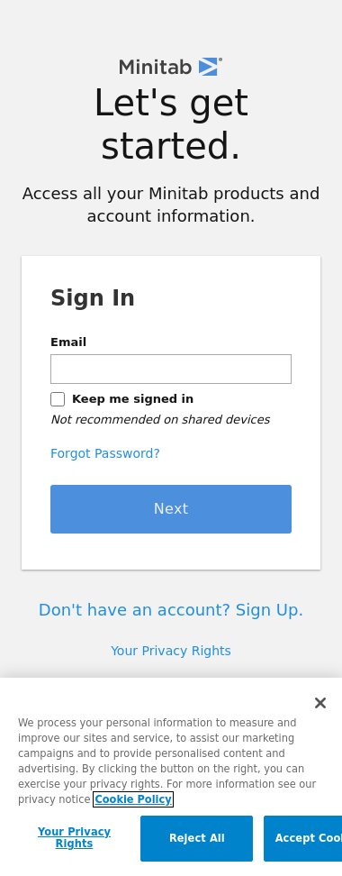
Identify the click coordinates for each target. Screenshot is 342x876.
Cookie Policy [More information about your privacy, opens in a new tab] (132, 799)
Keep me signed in (133, 399)
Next (171, 508)
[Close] (320, 703)
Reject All (197, 838)
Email (68, 342)
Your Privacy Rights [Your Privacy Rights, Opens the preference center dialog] (74, 838)
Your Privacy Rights (171, 650)
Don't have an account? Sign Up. (171, 609)
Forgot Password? (105, 453)
